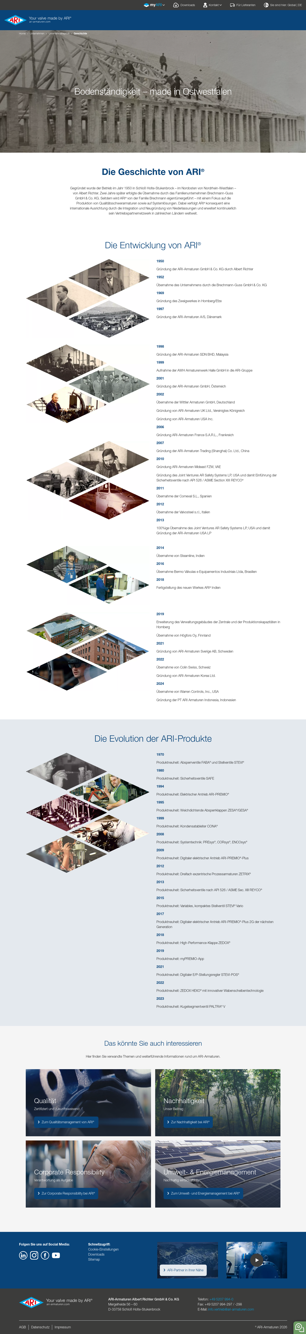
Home (22, 33)
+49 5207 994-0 (221, 1299)
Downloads (96, 1254)
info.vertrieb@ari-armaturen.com (231, 1309)
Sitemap (94, 1259)
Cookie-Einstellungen (103, 1249)
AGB (22, 1327)
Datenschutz (40, 1327)
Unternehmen (37, 33)
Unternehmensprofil (59, 33)
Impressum (63, 1327)
